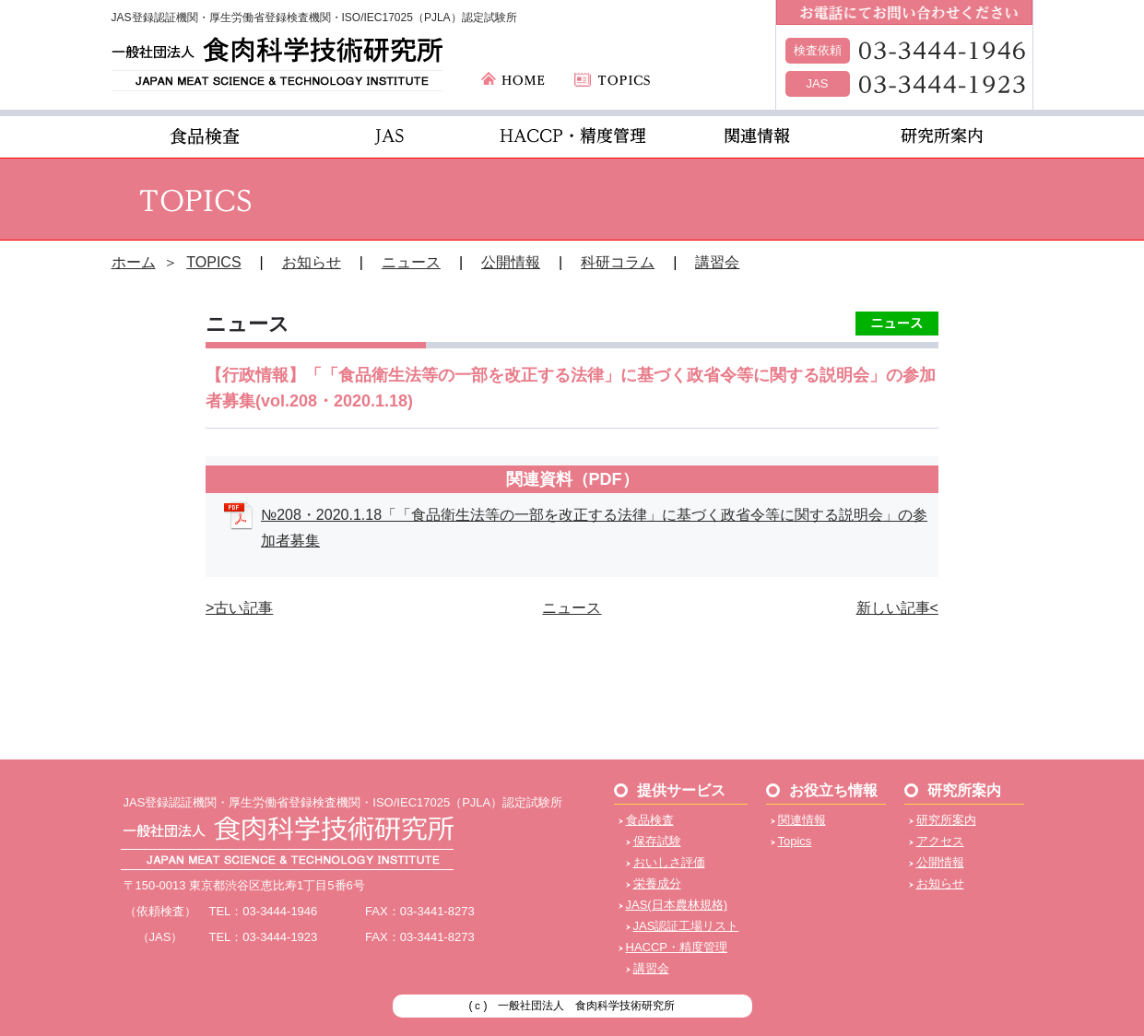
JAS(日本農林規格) (677, 905)
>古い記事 (239, 608)
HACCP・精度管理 (677, 947)
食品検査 (650, 820)
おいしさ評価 (669, 862)
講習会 (717, 262)
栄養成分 (657, 883)
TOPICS (213, 262)
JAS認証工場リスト (686, 926)
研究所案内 (946, 820)
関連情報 (802, 820)
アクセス (940, 841)
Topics (795, 841)
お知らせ (311, 262)
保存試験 (657, 841)
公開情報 (510, 262)
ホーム (134, 262)
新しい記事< (897, 608)
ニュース (411, 262)
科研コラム (618, 262)
